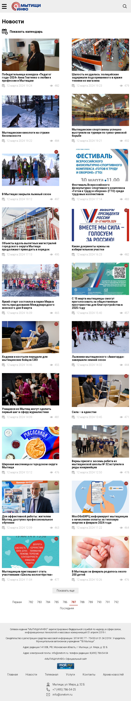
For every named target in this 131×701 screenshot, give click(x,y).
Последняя (67, 608)
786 (65, 602)
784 (48, 602)
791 (107, 602)
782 (31, 602)
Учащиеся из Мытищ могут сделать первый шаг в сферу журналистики (26, 410)
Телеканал (51, 674)
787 (73, 602)
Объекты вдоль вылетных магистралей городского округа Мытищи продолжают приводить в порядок (29, 246)
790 (99, 602)
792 (116, 602)
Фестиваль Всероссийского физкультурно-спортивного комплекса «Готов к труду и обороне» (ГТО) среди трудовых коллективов (98, 189)
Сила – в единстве (84, 412)
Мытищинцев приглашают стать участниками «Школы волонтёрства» (27, 573)
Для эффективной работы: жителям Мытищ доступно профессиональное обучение (27, 519)
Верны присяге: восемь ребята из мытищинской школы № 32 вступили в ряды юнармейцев (98, 464)
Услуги (70, 674)
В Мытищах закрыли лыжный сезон (26, 194)
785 (56, 602)
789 (90, 602)
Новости (31, 674)
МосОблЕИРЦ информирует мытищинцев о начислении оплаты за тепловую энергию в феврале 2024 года (100, 519)
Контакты (89, 674)
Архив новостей (113, 674)
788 (82, 602)
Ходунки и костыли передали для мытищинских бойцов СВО (25, 358)
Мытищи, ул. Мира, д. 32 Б (69, 684)
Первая (17, 602)
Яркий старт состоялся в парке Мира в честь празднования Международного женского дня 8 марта (28, 304)
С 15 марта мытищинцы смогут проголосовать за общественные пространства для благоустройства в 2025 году (97, 303)
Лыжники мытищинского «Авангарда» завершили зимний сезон (98, 358)
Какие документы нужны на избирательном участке (90, 248)
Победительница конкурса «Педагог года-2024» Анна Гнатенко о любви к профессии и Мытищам (26, 77)
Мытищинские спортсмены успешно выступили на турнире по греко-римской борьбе (99, 132)
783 (39, 602)
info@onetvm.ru (60, 653)
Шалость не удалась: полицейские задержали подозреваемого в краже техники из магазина (97, 77)
